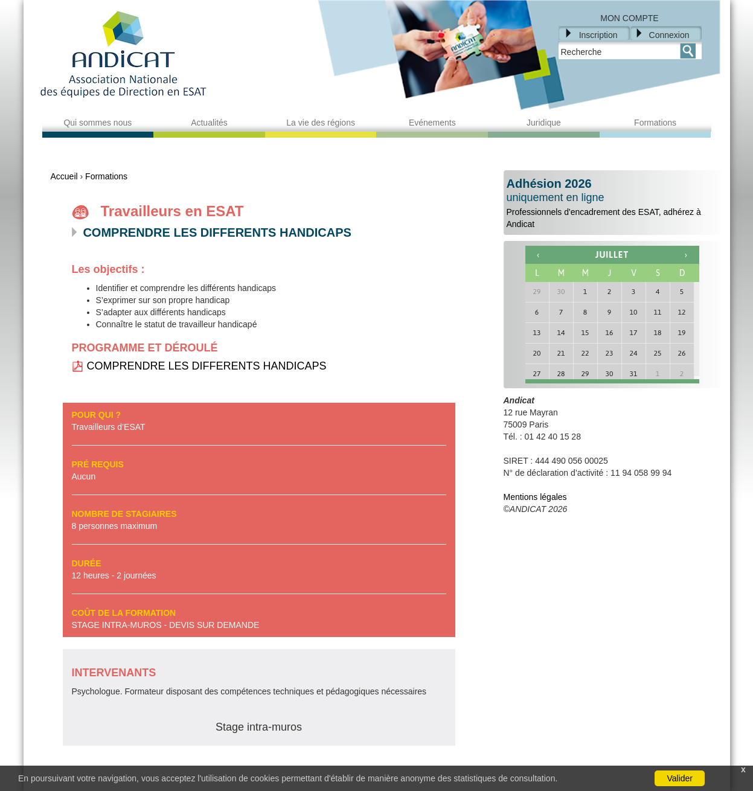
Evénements (432, 122)
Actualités (209, 122)
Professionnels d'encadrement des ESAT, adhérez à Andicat (612, 203)
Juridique (544, 122)
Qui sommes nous (97, 122)
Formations (655, 122)
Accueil (64, 176)
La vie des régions (320, 122)
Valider (680, 778)
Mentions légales (535, 497)
